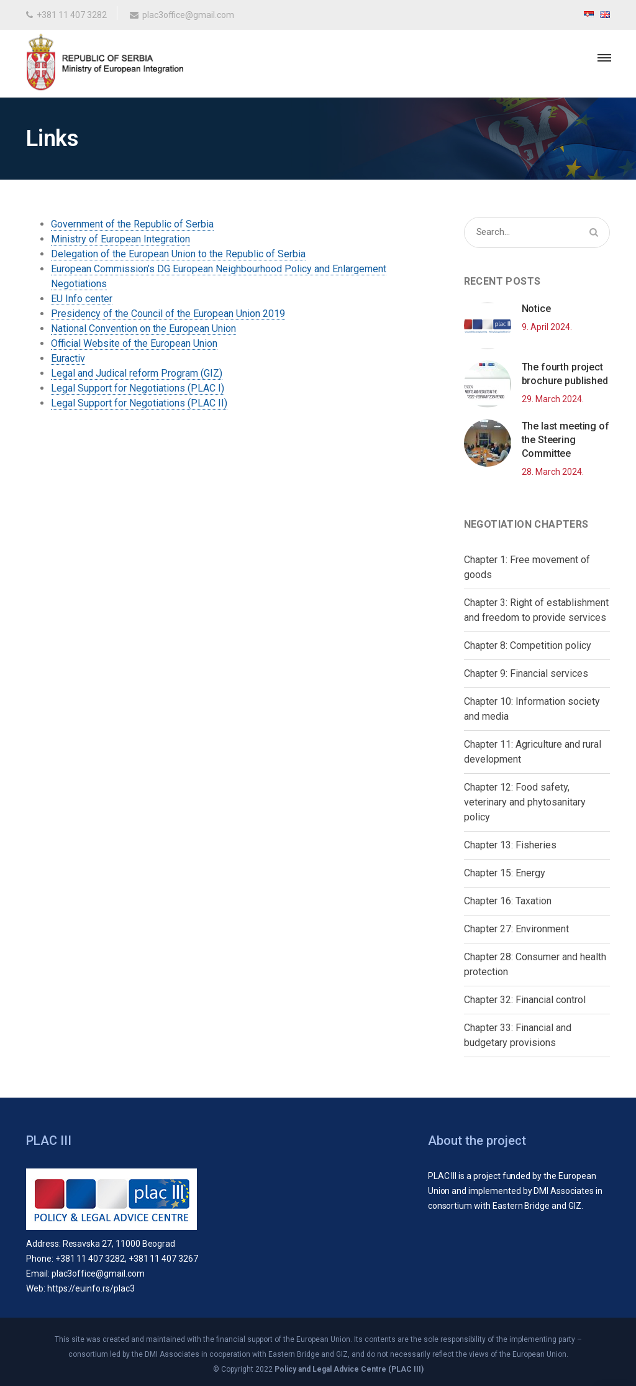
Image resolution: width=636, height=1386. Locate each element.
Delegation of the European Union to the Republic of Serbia (178, 254)
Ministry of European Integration (120, 239)
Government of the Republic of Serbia (132, 224)
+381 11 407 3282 (66, 15)
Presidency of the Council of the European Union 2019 (168, 313)
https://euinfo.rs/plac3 (91, 1288)
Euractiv (68, 358)
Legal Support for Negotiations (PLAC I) (137, 388)
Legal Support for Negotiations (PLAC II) (139, 403)
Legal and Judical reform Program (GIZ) (136, 373)
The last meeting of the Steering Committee (565, 439)
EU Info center (81, 299)
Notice (536, 308)
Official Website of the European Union (134, 343)
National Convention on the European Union (143, 328)
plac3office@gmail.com (182, 15)
